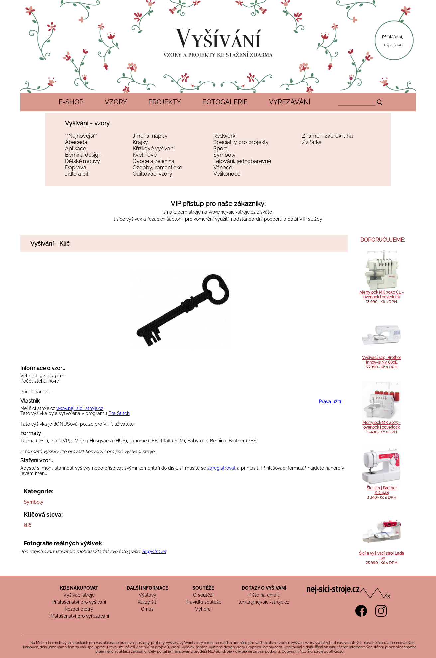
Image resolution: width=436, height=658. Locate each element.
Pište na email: (264, 595)
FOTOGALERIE (225, 102)
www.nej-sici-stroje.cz (232, 212)
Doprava (75, 167)
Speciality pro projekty (241, 142)
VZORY (116, 102)
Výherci (203, 609)
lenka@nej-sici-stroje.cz (264, 602)
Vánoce (222, 167)
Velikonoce (226, 174)
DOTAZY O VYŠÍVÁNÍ (264, 588)
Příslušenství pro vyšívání (79, 602)
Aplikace (75, 148)
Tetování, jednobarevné (242, 161)
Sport (220, 148)
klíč (27, 525)
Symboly (224, 155)
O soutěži (203, 595)
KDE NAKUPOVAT (79, 588)
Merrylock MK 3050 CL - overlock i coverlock (381, 294)
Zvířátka (312, 142)
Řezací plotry (79, 609)
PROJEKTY (164, 102)
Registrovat (154, 551)
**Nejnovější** (81, 136)
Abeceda (76, 142)
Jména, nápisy (150, 136)
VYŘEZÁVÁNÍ (289, 102)
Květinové (145, 155)
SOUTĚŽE (203, 588)
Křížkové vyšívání (153, 148)
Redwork (224, 136)
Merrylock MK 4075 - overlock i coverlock (381, 425)
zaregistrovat (221, 468)
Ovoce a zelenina (153, 161)
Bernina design (83, 155)
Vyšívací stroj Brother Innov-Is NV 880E (381, 360)
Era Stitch (119, 413)
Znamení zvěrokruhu (327, 136)
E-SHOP (71, 102)
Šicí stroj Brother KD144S (382, 490)
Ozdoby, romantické (157, 167)
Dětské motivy (82, 161)
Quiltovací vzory (152, 174)
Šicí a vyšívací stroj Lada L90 (381, 555)
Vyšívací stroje (79, 595)
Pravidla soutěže (203, 602)
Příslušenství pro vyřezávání (79, 616)
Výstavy (147, 595)
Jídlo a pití (77, 174)
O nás (147, 609)
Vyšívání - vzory (87, 123)
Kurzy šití (147, 602)
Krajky (140, 142)
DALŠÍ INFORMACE (147, 588)
